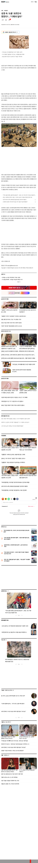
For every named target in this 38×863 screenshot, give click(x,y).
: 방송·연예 (6, 722)
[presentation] (16, 615)
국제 (2, 10)
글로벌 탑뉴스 (4, 591)
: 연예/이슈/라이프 (7, 690)
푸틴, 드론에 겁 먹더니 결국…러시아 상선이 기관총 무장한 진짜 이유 (17, 197)
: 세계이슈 (5, 755)
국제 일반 (6, 10)
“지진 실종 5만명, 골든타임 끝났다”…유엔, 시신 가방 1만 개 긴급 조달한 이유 (19, 195)
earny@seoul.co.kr (12, 265)
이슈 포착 (3, 640)
